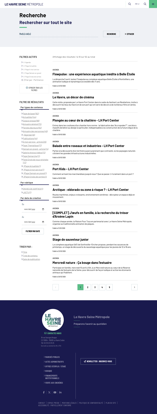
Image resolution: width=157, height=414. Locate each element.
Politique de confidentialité (91, 402)
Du (23, 204)
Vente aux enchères (54, 383)
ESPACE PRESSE (53, 402)
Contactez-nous (54, 333)
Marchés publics (52, 357)
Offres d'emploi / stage (55, 366)
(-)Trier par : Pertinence (33, 80)
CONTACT (41, 402)
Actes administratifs (54, 361)
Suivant (134, 287)
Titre (25, 252)
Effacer (130, 34)
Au (23, 216)
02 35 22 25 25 (49, 343)
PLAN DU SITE (111, 402)
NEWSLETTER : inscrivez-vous (99, 361)
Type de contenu (30, 255)
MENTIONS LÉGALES (69, 402)
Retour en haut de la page (151, 300)
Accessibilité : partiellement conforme (54, 405)
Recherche (111, 34)
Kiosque (48, 371)
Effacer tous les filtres (36, 89)
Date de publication (31, 259)
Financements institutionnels (52, 376)
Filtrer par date (33, 231)
